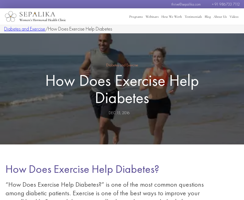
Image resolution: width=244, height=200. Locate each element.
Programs (136, 16)
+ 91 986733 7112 (226, 4)
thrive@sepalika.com (186, 4)
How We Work (171, 16)
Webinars (152, 16)
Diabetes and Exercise (24, 29)
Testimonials (193, 16)
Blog (208, 16)
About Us (220, 16)
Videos (234, 16)
